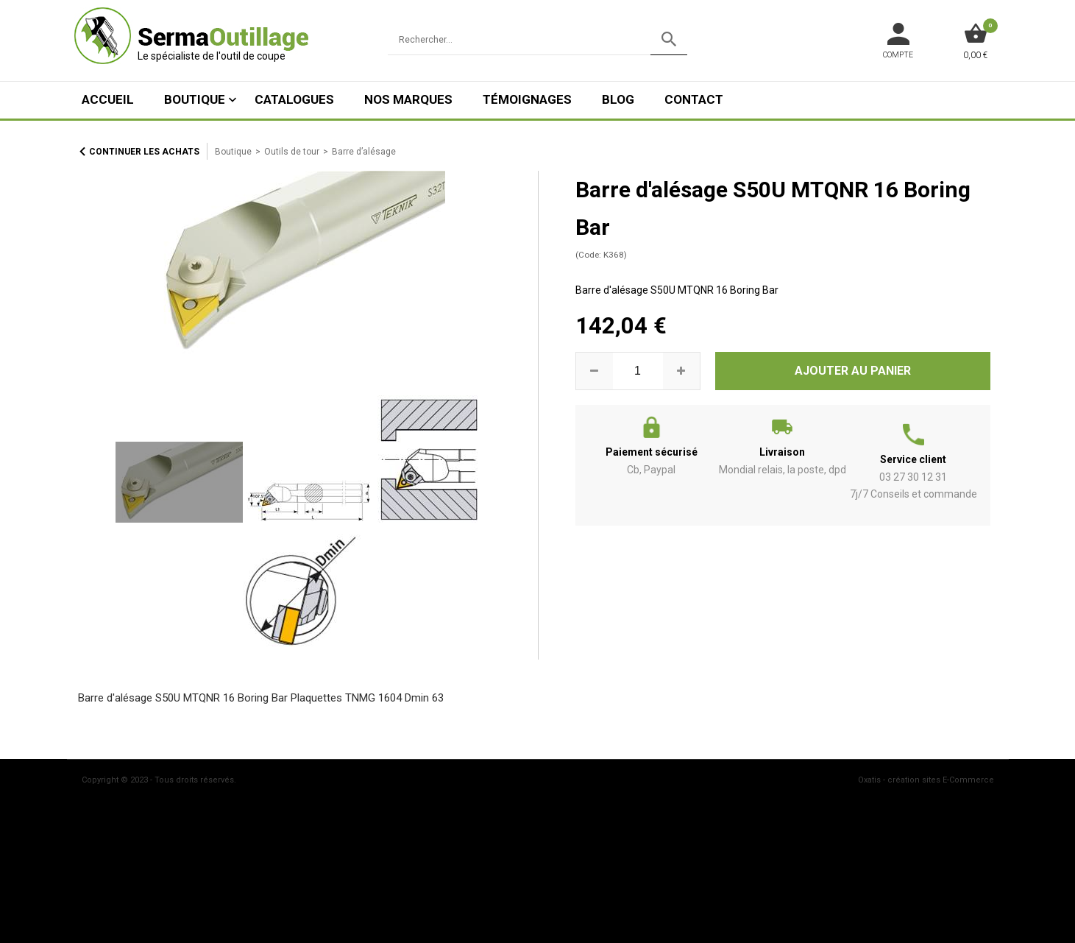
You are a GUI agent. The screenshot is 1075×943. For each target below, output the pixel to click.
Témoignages (527, 99)
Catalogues (294, 99)
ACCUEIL (108, 99)
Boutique (194, 99)
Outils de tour (291, 151)
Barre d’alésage (364, 151)
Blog (618, 99)
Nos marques (408, 99)
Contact (693, 99)
